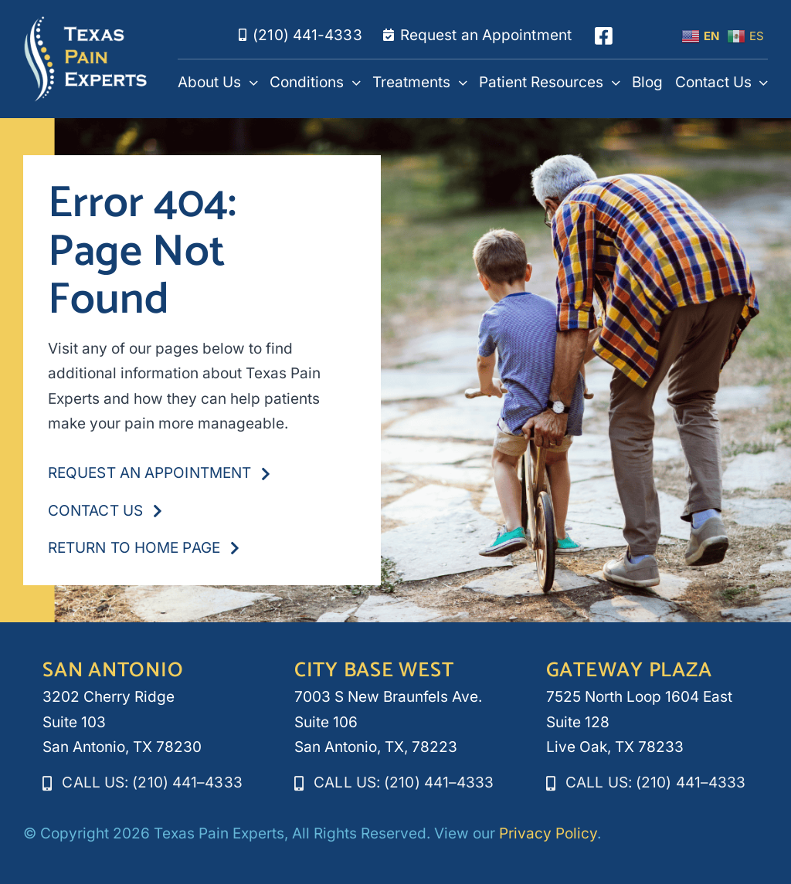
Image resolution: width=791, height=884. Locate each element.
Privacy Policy (548, 833)
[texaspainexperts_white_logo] (85, 23)
